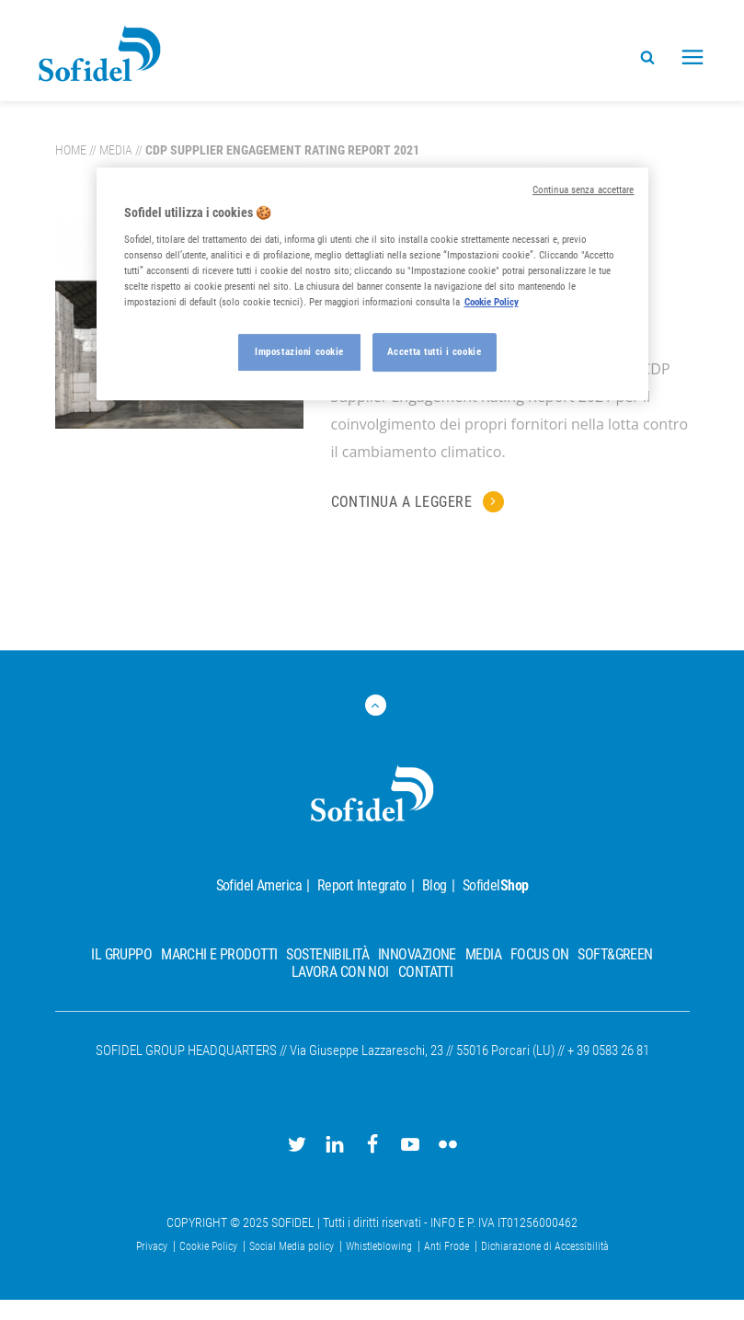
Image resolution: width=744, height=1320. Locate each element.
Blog (434, 885)
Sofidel (496, 885)
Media (115, 150)
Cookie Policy (209, 1246)
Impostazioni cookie (299, 351)
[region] (372, 283)
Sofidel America (259, 885)
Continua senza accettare (583, 190)
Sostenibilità (327, 954)
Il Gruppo (121, 954)
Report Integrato (361, 885)
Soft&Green (615, 954)
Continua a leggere (403, 502)
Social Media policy (293, 1246)
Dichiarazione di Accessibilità (545, 1246)
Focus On (539, 954)
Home (70, 150)
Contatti (425, 972)
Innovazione (417, 954)
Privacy (153, 1246)
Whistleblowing (380, 1246)
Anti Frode (448, 1246)
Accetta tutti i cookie (434, 351)
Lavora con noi (340, 972)
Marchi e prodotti (219, 954)
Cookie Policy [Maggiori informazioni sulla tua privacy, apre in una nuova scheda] (491, 301)
